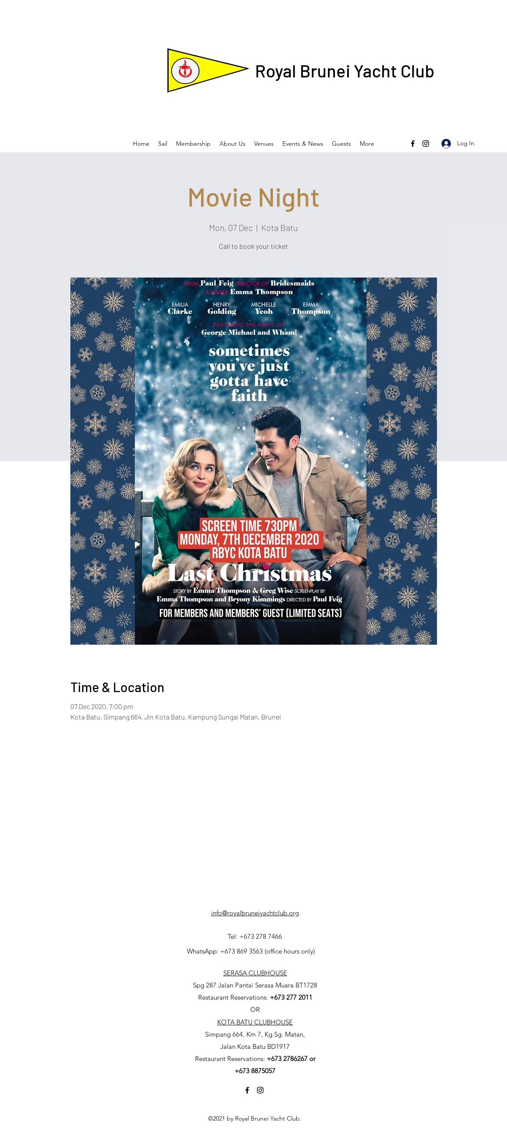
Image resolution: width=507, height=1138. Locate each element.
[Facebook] (412, 143)
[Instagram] (425, 143)
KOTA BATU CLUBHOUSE (255, 1022)
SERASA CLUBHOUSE (255, 973)
